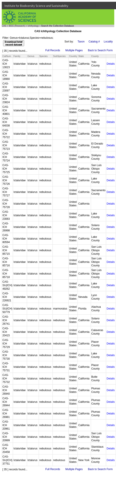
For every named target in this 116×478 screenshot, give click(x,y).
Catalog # (94, 41)
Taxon (81, 41)
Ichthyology (33, 26)
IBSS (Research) (17, 26)
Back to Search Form (100, 50)
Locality (108, 41)
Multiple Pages (74, 50)
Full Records (52, 50)
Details (111, 63)
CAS (4, 26)
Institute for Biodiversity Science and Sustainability (36, 5)
